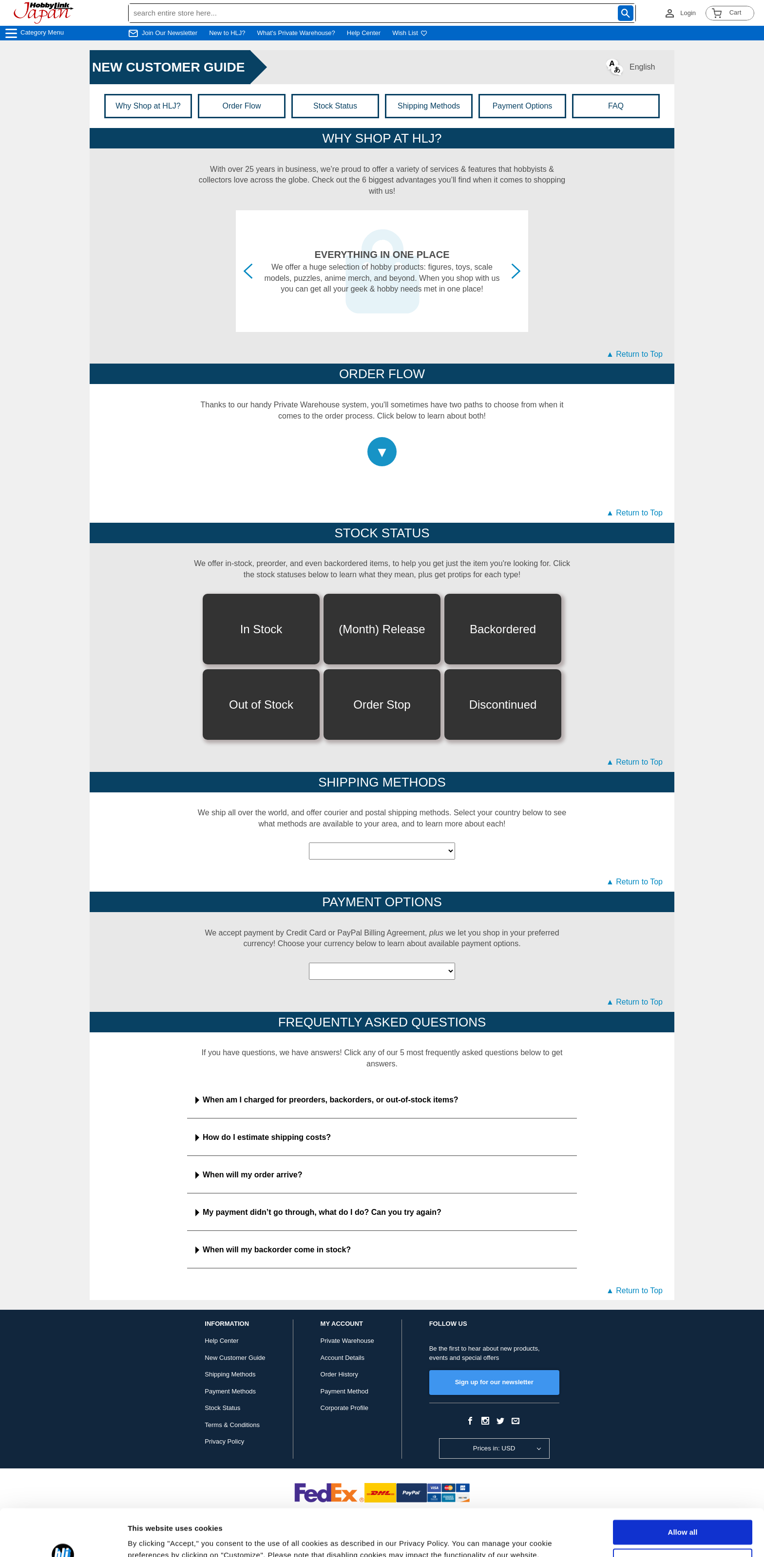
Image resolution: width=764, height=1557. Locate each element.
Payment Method (344, 1391)
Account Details (342, 1357)
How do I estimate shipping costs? (267, 1137)
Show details (150, 1538)
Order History (339, 1374)
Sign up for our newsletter (494, 1382)
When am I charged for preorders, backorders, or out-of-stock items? (330, 1100)
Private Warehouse (347, 1340)
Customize (683, 1516)
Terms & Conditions (232, 1425)
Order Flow (241, 106)
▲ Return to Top (634, 354)
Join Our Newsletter (169, 33)
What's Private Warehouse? (296, 33)
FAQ (616, 106)
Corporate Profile (344, 1407)
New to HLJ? (227, 33)
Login (688, 13)
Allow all (683, 1488)
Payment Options (523, 106)
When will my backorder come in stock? (277, 1250)
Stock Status (335, 106)
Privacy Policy (224, 1441)
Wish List (409, 33)
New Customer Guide (235, 1357)
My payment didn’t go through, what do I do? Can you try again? (322, 1212)
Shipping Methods (429, 106)
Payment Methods (230, 1391)
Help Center (364, 33)
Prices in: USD (494, 1448)
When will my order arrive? (253, 1175)
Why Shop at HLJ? (147, 106)
